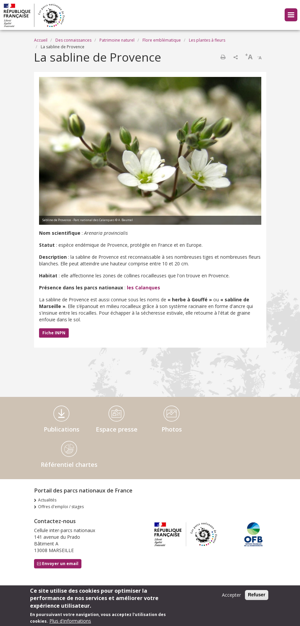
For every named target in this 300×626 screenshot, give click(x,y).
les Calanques (143, 287)
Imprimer (223, 57)
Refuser (256, 597)
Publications (61, 429)
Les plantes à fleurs (207, 40)
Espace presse (116, 429)
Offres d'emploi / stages (61, 506)
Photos (172, 429)
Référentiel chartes (69, 465)
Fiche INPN (53, 333)
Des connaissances (73, 40)
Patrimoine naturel (116, 40)
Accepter (231, 597)
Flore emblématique (161, 40)
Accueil (40, 40)
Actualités (47, 500)
